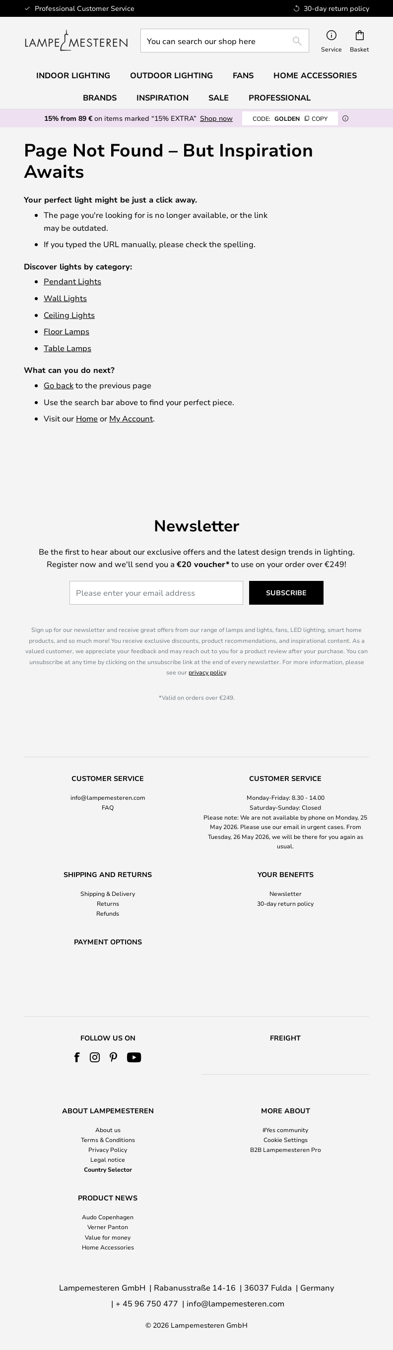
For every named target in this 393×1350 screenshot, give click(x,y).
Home (87, 418)
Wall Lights (65, 298)
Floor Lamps (66, 331)
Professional (280, 97)
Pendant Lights (72, 281)
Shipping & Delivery (107, 867)
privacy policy (207, 646)
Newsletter (285, 867)
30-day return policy (285, 878)
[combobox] (225, 40)
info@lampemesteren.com (107, 771)
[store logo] (76, 40)
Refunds (107, 887)
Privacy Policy (107, 1149)
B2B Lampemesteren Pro (285, 1149)
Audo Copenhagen (107, 1217)
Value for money (108, 1237)
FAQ (108, 781)
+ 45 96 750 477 (147, 1303)
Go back (58, 385)
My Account (131, 418)
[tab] (108, 787)
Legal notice (107, 1159)
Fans (243, 75)
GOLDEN (290, 118)
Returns (108, 878)
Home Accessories (108, 1247)
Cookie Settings (285, 1139)
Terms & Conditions (108, 1139)
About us (108, 1130)
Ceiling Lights (69, 315)
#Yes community (285, 1130)
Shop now (216, 118)
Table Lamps (67, 348)
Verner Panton (107, 1227)
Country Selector (108, 1169)
